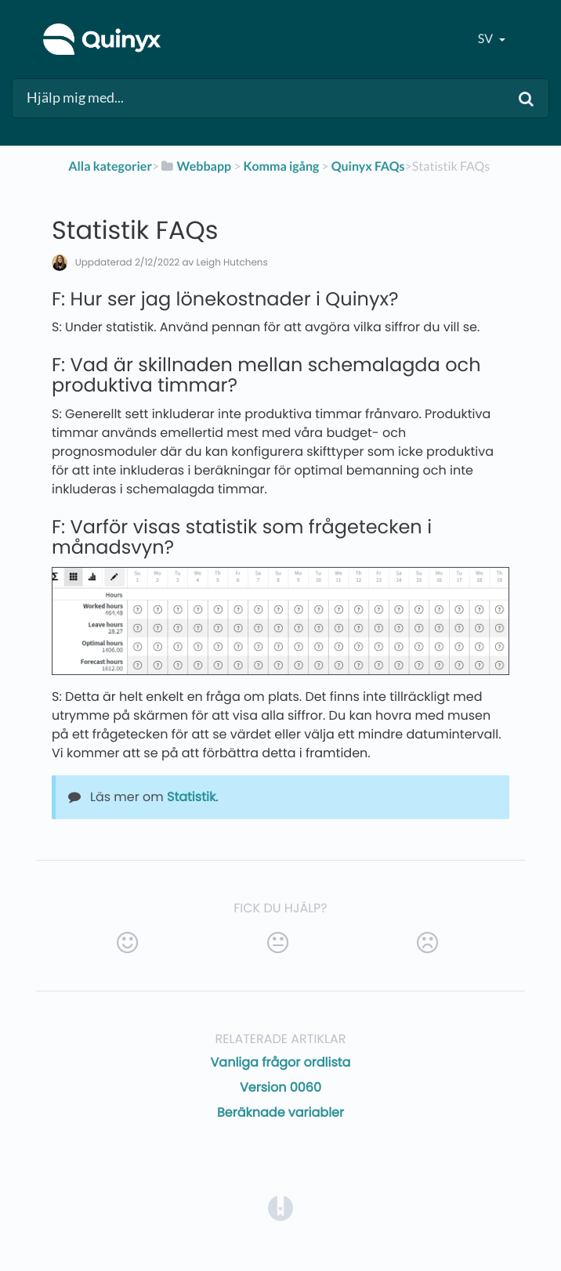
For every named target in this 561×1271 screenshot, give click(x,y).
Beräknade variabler (280, 1112)
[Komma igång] (282, 166)
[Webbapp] (195, 166)
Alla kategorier (110, 166)
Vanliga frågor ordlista (281, 1062)
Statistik (191, 797)
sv (486, 38)
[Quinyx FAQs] (368, 166)
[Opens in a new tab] (280, 1208)
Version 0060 (280, 1087)
